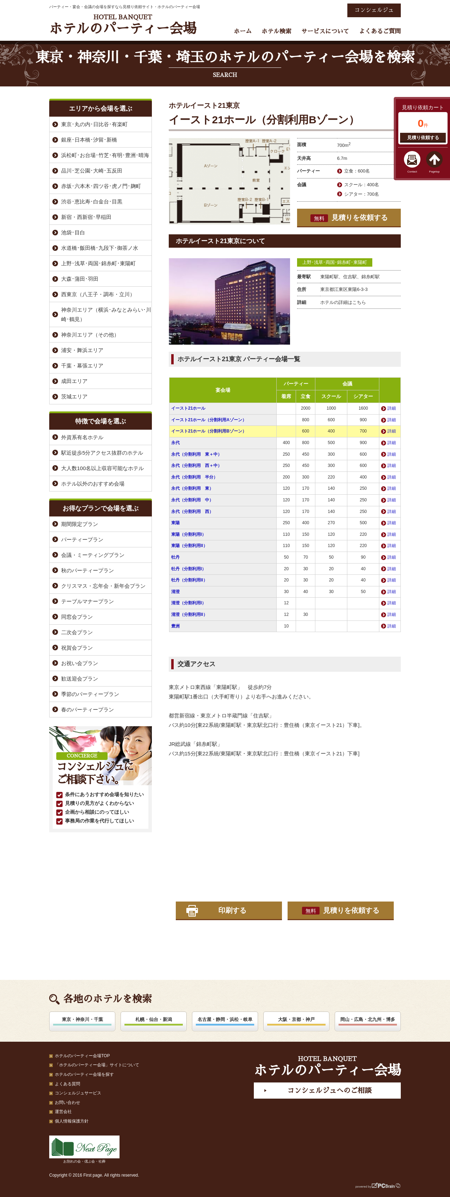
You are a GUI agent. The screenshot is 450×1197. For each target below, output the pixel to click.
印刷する (232, 910)
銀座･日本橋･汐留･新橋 (89, 140)
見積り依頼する (423, 137)
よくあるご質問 (380, 31)
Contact (412, 171)
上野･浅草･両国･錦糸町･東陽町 (334, 262)
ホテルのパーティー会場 (122, 24)
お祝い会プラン (79, 663)
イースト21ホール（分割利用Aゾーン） (208, 419)
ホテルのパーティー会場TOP (82, 1055)
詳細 (391, 408)
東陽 (175, 522)
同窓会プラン (77, 617)
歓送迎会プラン (79, 679)
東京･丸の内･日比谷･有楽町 (94, 124)
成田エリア (74, 381)
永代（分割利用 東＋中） (196, 454)
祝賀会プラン (77, 648)
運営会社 (63, 1111)
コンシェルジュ (374, 10)
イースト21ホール (188, 408)
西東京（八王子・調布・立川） (98, 294)
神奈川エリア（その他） (90, 335)
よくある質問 (67, 1083)
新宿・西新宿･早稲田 (86, 217)
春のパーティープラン (87, 710)
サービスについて (325, 31)
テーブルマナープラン (87, 601)
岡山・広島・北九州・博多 (367, 1019)
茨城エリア (74, 396)
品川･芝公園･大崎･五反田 (91, 171)
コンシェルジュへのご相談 (329, 1090)
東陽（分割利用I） (188, 534)
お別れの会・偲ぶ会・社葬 (84, 1149)
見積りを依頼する (349, 218)
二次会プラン (77, 632)
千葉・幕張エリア (82, 366)
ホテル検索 (276, 31)
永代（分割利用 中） (192, 499)
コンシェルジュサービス (78, 1093)
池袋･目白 (73, 232)
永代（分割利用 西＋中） (196, 465)
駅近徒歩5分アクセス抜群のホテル (102, 453)
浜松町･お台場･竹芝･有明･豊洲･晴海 (105, 155)
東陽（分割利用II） (189, 545)
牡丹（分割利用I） (188, 568)
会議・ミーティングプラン (92, 555)
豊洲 (175, 626)
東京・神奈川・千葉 (82, 1019)
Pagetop (434, 171)
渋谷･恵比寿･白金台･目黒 (91, 201)
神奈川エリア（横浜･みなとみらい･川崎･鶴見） (106, 314)
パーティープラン (82, 539)
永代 (175, 442)
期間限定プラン (79, 524)
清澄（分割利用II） (189, 614)
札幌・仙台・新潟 (153, 1019)
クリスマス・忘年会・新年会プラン (103, 586)
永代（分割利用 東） (192, 488)
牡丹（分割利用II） (189, 580)
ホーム (243, 31)
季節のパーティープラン (90, 694)
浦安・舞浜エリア (82, 350)
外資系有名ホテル (82, 437)
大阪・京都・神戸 (296, 1019)
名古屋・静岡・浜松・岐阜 (225, 1019)
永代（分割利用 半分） (194, 477)
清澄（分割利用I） (188, 602)
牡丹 (175, 557)
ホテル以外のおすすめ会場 (92, 484)
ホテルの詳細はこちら (343, 302)
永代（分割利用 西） (192, 511)
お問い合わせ (67, 1102)
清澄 (175, 591)
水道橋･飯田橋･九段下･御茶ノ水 (99, 248)
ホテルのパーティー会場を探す (84, 1074)
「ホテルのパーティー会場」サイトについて (97, 1064)
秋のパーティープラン (87, 570)
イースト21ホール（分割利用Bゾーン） (208, 431)
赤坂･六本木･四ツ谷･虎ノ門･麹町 (101, 186)
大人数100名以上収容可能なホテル (102, 468)
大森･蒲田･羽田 (79, 279)
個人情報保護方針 (72, 1121)
